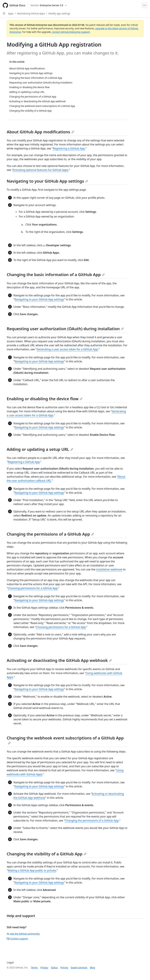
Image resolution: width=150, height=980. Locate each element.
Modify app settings (59, 13)
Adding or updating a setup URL (40, 449)
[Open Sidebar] (4, 13)
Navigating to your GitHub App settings (47, 181)
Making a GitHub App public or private (32, 870)
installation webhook (109, 569)
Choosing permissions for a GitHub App (33, 588)
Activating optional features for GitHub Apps (40, 170)
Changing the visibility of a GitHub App (46, 854)
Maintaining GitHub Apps (31, 13)
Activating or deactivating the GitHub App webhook (59, 660)
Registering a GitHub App (69, 148)
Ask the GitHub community (23, 933)
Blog (92, 967)
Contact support (17, 938)
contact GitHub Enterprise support (71, 32)
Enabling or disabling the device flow (44, 398)
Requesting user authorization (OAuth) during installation (65, 328)
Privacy (44, 967)
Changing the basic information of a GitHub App (56, 274)
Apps (11, 13)
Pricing (64, 967)
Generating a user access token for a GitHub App (67, 349)
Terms (34, 967)
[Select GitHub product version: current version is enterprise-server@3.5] (48, 5)
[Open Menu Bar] (144, 5)
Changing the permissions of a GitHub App (50, 534)
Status (54, 967)
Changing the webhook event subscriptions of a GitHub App (65, 739)
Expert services (79, 967)
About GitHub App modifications (40, 132)
